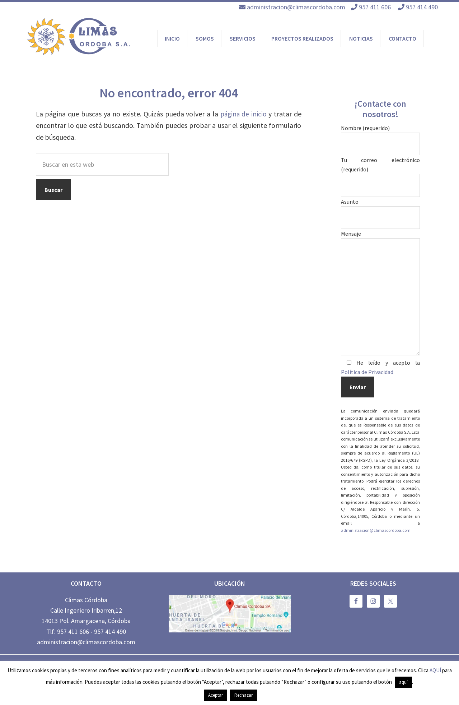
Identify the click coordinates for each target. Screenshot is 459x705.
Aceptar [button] (215, 695)
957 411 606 (375, 7)
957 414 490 (422, 7)
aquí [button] (403, 682)
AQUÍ (435, 670)
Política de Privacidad (367, 371)
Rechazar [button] (243, 695)
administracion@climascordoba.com (296, 7)
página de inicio (243, 113)
